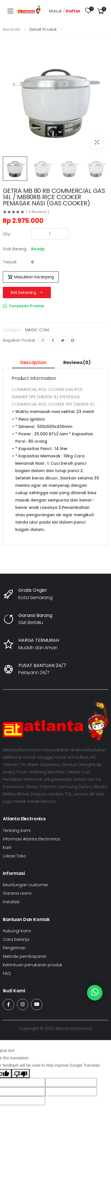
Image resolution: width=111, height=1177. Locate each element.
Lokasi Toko (14, 856)
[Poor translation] (21, 1073)
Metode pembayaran (25, 956)
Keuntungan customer (25, 885)
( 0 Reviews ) (37, 212)
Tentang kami (17, 830)
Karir (7, 847)
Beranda (11, 29)
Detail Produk (43, 29)
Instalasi (11, 902)
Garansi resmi (17, 893)
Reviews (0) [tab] (77, 362)
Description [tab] (33, 362)
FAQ (7, 973)
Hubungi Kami (17, 931)
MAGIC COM (37, 330)
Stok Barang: (15, 249)
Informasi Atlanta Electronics (31, 839)
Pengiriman (14, 948)
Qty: (7, 234)
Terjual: (10, 262)
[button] (100, 11)
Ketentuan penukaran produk (32, 965)
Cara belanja (16, 939)
